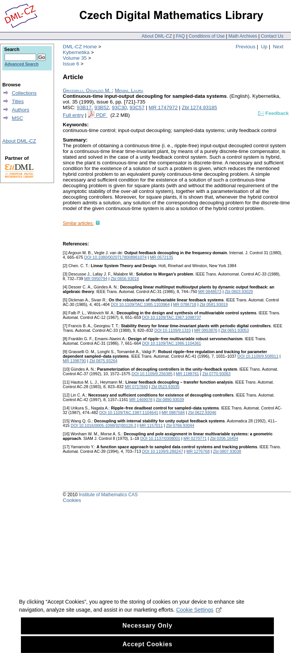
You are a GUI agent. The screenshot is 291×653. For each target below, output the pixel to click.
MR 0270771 (195, 438)
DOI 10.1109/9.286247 (162, 451)
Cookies (72, 500)
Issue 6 (71, 64)
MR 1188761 (187, 373)
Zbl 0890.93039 (170, 399)
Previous (246, 46)
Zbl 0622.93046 (202, 412)
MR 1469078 (141, 399)
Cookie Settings (198, 615)
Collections (24, 93)
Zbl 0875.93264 (103, 360)
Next (278, 46)
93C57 (137, 107)
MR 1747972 (163, 107)
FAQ (180, 36)
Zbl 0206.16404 (224, 438)
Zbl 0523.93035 (165, 386)
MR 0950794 (95, 278)
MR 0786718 (184, 304)
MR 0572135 (161, 257)
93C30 (119, 107)
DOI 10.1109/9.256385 (152, 373)
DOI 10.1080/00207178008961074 (115, 257)
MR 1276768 (198, 451)
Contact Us (272, 36)
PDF (101, 115)
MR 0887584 (173, 412)
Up (264, 46)
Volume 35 (75, 58)
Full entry (73, 115)
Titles (18, 101)
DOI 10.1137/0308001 (160, 438)
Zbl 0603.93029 (239, 291)
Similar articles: (78, 223)
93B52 (101, 107)
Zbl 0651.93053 (235, 330)
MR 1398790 (74, 360)
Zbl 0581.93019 (214, 304)
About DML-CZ (157, 36)
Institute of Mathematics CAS (108, 494)
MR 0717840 (136, 386)
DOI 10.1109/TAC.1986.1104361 (171, 343)
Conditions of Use (207, 36)
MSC (17, 118)
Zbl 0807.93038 (227, 451)
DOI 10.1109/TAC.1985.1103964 (140, 304)
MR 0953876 (205, 330)
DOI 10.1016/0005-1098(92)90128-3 (103, 425)
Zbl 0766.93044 (180, 425)
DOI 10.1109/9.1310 (172, 330)
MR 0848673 (209, 291)
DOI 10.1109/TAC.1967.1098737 (171, 317)
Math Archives (242, 36)
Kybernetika (76, 52)
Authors (20, 110)
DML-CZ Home (80, 46)
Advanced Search (21, 64)
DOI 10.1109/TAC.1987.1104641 (128, 412)
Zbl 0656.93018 (125, 278)
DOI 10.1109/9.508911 (257, 356)
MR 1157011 (151, 425)
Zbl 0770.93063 (216, 373)
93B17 (84, 107)
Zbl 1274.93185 (199, 107)
